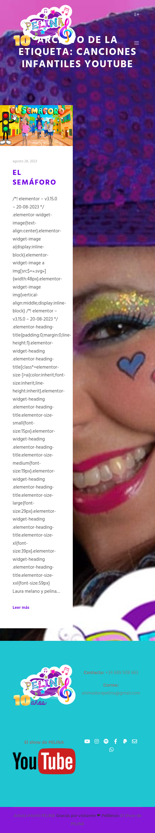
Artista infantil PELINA (34, 815)
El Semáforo (34, 178)
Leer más (21, 608)
